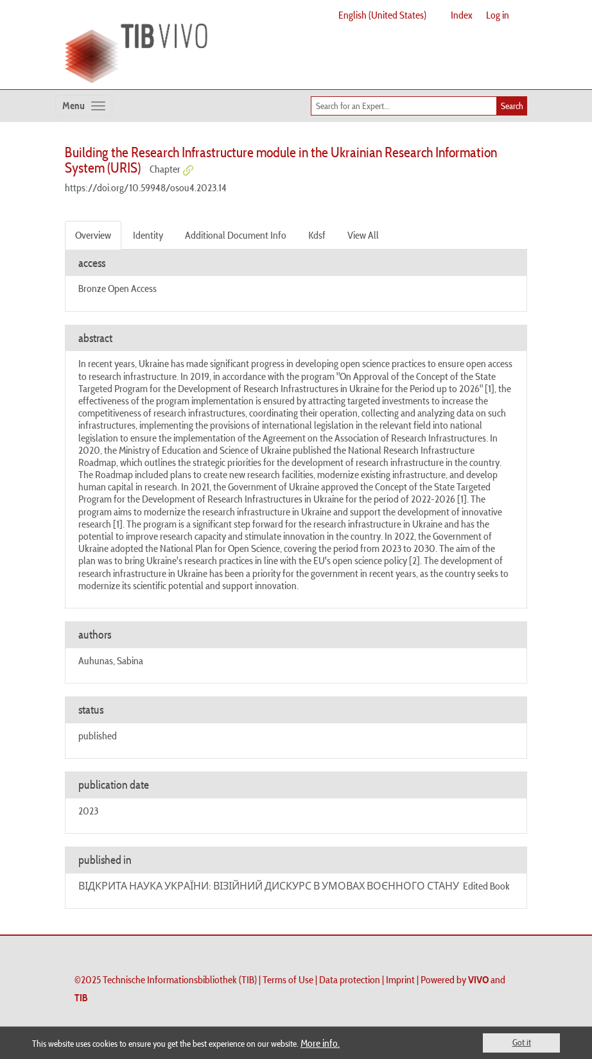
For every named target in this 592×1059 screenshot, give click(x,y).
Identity (148, 234)
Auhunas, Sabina (110, 660)
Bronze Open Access (117, 288)
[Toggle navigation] (83, 106)
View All (363, 234)
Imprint (400, 979)
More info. (320, 1043)
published (97, 735)
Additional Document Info (235, 234)
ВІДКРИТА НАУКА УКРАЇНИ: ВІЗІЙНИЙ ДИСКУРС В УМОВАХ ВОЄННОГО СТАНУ (268, 885)
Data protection (349, 979)
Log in (497, 14)
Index (462, 14)
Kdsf (317, 234)
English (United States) (382, 14)
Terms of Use (288, 979)
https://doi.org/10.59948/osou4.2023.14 (146, 187)
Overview (93, 234)
